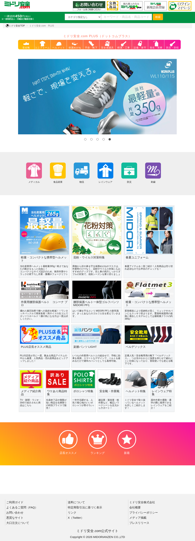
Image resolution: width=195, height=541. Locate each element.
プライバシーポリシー (143, 512)
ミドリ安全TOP (15, 25)
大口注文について (17, 522)
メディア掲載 (137, 517)
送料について (76, 502)
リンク (72, 512)
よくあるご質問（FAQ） (22, 507)
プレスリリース (139, 522)
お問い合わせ (14, 512)
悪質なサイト (14, 517)
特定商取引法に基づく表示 (85, 507)
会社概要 (135, 507)
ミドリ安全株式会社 (142, 502)
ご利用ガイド (14, 502)
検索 (158, 16)
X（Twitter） (76, 517)
